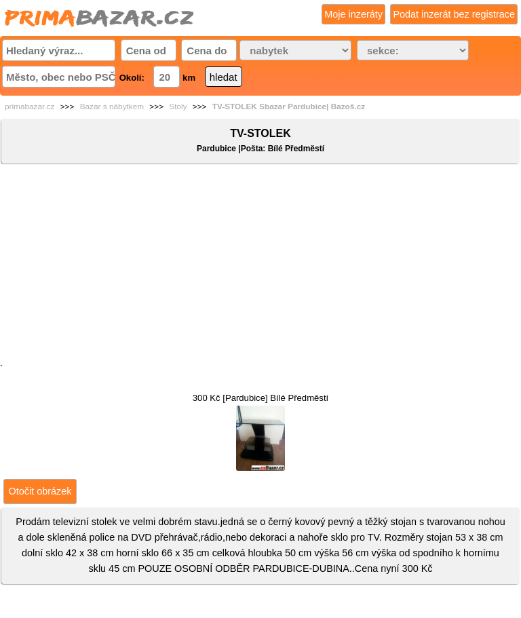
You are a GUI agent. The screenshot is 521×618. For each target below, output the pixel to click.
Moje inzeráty (353, 14)
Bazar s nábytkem (112, 106)
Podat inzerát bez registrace (454, 14)
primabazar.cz (29, 106)
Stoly (178, 106)
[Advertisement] (260, 267)
